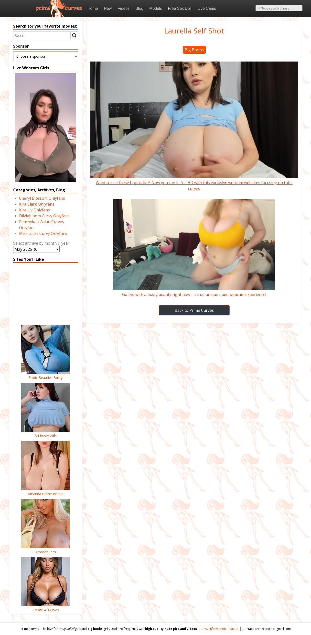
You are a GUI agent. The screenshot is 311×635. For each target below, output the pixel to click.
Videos (124, 8)
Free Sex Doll (180, 8)
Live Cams (207, 8)
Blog (139, 8)
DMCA (234, 629)
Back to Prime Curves (194, 310)
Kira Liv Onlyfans (34, 210)
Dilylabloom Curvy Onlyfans (44, 216)
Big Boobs (194, 49)
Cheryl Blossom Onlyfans (42, 198)
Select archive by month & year (41, 243)
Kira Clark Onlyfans (36, 204)
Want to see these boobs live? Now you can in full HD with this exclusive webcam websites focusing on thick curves (194, 182)
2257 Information (214, 629)
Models (155, 8)
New (108, 8)
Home (92, 8)
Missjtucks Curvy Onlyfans (43, 233)
